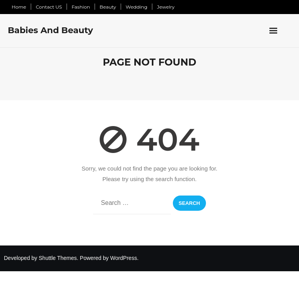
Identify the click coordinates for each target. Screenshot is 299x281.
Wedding (137, 7)
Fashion (81, 7)
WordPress (123, 258)
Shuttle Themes (58, 258)
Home (19, 7)
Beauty (108, 7)
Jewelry (165, 7)
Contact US (49, 7)
